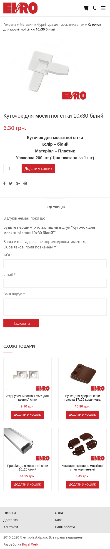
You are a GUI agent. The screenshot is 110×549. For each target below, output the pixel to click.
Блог (58, 520)
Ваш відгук (14, 293)
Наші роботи (65, 527)
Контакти (10, 527)
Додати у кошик (38, 168)
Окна (59, 513)
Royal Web (30, 544)
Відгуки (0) (55, 207)
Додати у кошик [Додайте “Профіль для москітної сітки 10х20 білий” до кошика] (27, 484)
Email (9, 274)
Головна (9, 513)
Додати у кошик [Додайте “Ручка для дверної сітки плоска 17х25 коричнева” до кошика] (82, 414)
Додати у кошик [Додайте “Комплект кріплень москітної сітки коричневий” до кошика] (82, 484)
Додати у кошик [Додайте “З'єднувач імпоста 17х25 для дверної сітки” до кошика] (27, 414)
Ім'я (8, 254)
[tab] (55, 206)
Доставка (10, 520)
